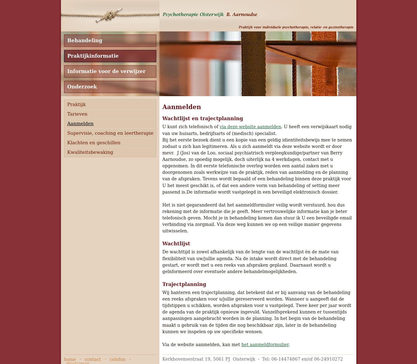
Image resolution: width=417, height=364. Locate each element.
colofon (118, 359)
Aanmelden (80, 123)
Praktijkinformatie (93, 56)
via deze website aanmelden (250, 126)
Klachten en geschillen (94, 142)
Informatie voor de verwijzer (106, 71)
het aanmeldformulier (264, 344)
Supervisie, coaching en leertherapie (110, 133)
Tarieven (77, 114)
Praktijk (76, 104)
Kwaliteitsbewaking (90, 152)
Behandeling (84, 40)
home (70, 359)
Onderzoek (82, 87)
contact (93, 359)
